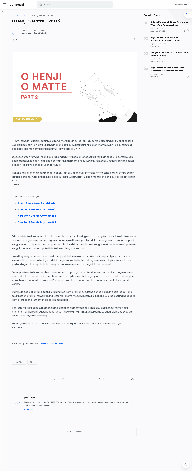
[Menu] (5, 4)
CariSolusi (17, 4)
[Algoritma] (153, 44)
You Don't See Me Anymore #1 (64, 199)
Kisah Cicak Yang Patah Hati (64, 193)
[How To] (152, 28)
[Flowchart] (161, 44)
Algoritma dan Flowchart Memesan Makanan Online (163, 39)
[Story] (60, 367)
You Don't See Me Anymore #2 (65, 205)
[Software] (159, 28)
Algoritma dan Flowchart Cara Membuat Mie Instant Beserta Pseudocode (166, 69)
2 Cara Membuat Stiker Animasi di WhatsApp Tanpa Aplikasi (167, 24)
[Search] (75, 4)
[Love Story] (47, 367)
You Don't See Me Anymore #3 (65, 212)
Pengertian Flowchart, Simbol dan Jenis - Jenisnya (168, 54)
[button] (41, 4)
